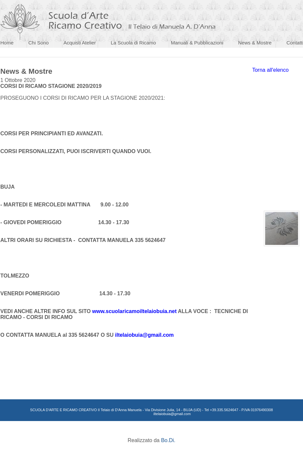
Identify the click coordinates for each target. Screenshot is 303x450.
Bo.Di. (168, 440)
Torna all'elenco (270, 70)
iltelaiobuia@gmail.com (144, 335)
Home (7, 42)
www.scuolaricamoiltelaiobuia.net (134, 311)
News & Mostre (255, 42)
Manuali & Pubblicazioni (197, 42)
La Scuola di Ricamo (133, 42)
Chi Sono (38, 42)
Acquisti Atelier (80, 42)
